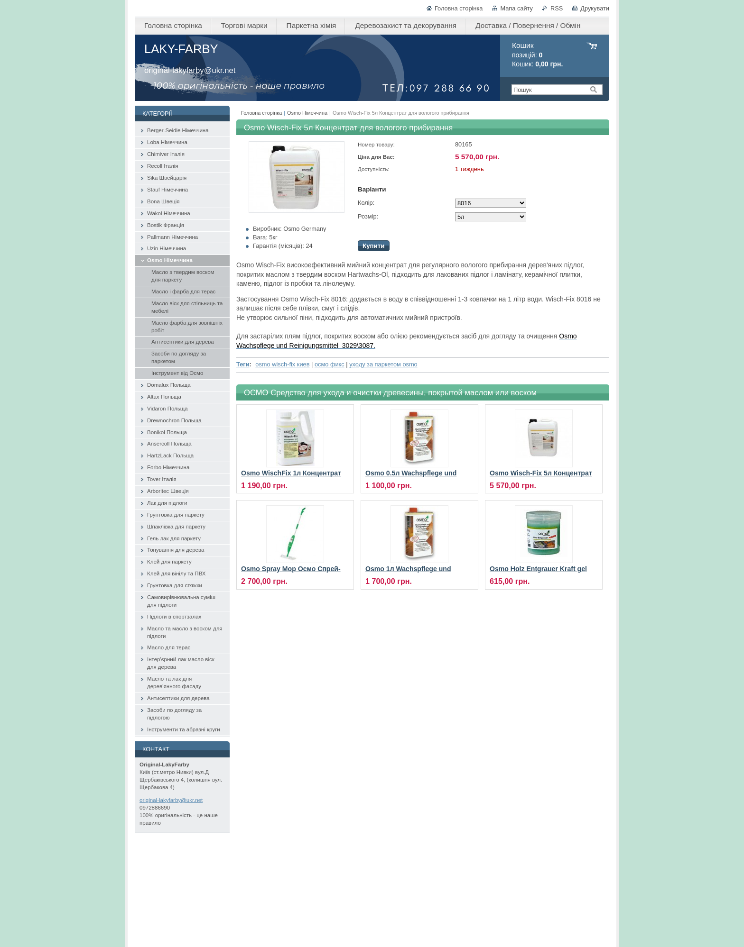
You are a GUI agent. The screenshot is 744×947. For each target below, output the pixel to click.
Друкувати (594, 8)
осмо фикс (329, 364)
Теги (243, 364)
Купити (374, 245)
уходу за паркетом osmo (383, 364)
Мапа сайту (516, 8)
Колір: (366, 202)
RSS (556, 8)
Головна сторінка (459, 8)
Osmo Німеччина (307, 113)
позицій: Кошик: (537, 55)
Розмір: (368, 216)
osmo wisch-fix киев (282, 364)
